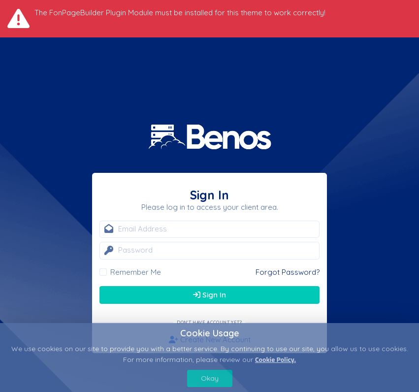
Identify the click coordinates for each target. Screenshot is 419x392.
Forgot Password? (288, 272)
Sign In (209, 294)
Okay (210, 378)
